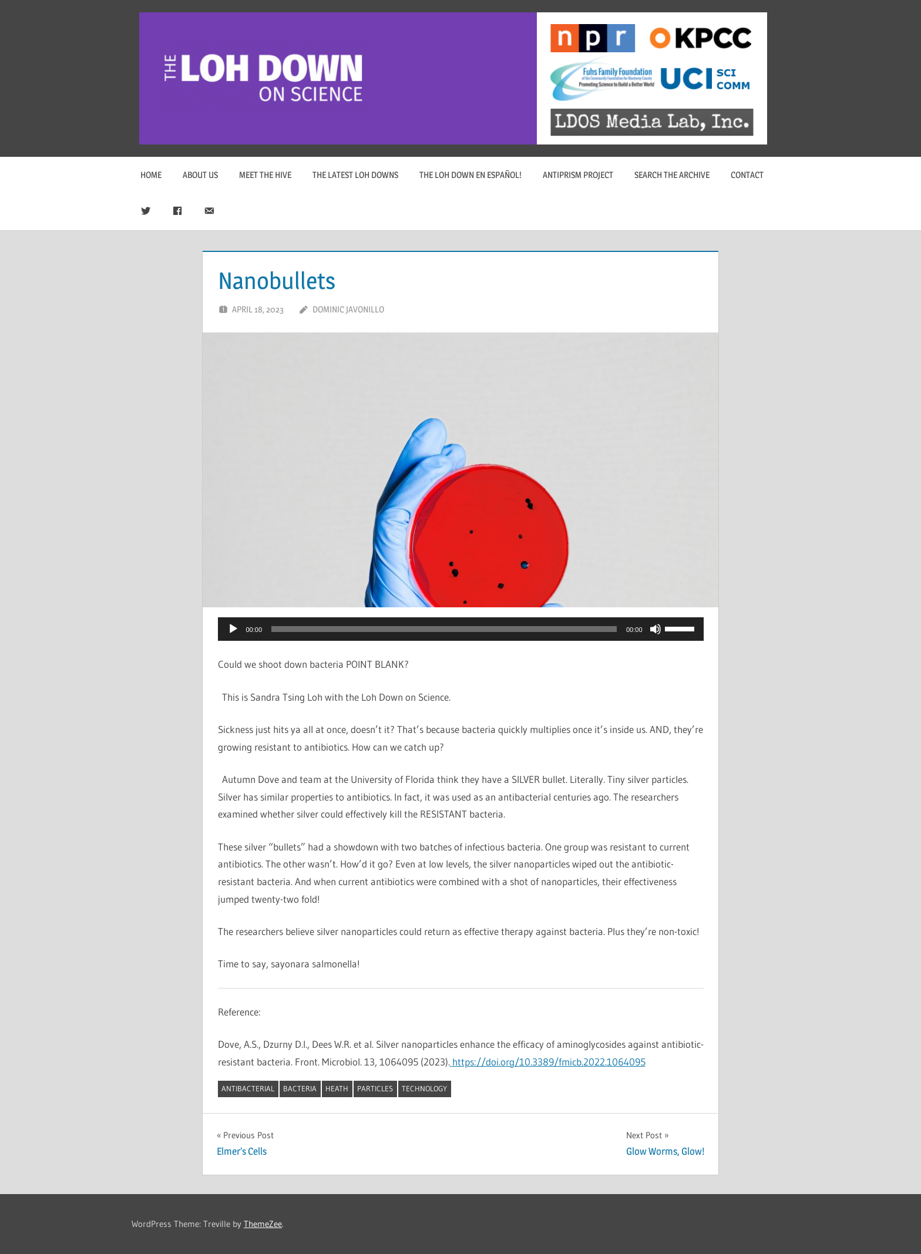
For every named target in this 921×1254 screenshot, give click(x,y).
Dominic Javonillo (348, 309)
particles (375, 1088)
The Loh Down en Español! (470, 174)
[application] (461, 629)
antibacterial (247, 1088)
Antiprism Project (578, 174)
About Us (200, 174)
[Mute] (655, 629)
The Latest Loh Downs (355, 174)
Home (151, 174)
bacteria (300, 1088)
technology (424, 1088)
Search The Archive (672, 174)
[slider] (444, 629)
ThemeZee (263, 1223)
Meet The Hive (265, 174)
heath (336, 1088)
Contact (747, 174)
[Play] (233, 629)
